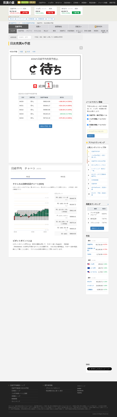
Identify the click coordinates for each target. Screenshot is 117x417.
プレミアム (24, 2)
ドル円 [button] (51, 2)
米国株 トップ (16, 396)
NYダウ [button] (59, 2)
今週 (21, 51)
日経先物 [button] (67, 2)
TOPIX (89, 254)
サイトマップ (16, 401)
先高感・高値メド (104, 31)
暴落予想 (112, 2)
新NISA (98, 27)
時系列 (96, 31)
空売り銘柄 (87, 31)
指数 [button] (38, 26)
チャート (29, 31)
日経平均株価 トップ (17, 385)
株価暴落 (14, 399)
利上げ (46, 31)
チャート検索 (102, 2)
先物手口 (62, 31)
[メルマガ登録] (19, 2)
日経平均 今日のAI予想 (98, 161)
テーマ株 (50, 19)
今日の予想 (13, 51)
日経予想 (21, 31)
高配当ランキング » (97, 228)
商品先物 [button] (92, 2)
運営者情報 (48, 385)
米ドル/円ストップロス (98, 165)
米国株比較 (41, 19)
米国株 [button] (84, 2)
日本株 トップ (16, 391)
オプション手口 (79, 31)
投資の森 (8, 2)
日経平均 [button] (42, 2)
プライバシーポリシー (53, 388)
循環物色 (58, 26)
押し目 (32, 2)
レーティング (20, 19)
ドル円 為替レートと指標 (19, 393)
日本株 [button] (76, 2)
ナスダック (90, 285)
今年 (33, 51)
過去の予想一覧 (45, 126)
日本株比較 (31, 19)
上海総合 (90, 289)
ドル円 (92, 264)
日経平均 (18, 26)
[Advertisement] (46, 145)
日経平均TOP (95, 151)
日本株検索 (94, 180)
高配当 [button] (78, 26)
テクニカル (37, 31)
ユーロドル (93, 272)
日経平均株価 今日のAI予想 (20, 388)
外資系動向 (70, 31)
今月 (27, 51)
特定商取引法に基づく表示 (54, 391)
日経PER (94, 183)
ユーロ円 (92, 268)
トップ (13, 31)
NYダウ (89, 281)
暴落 (54, 31)
